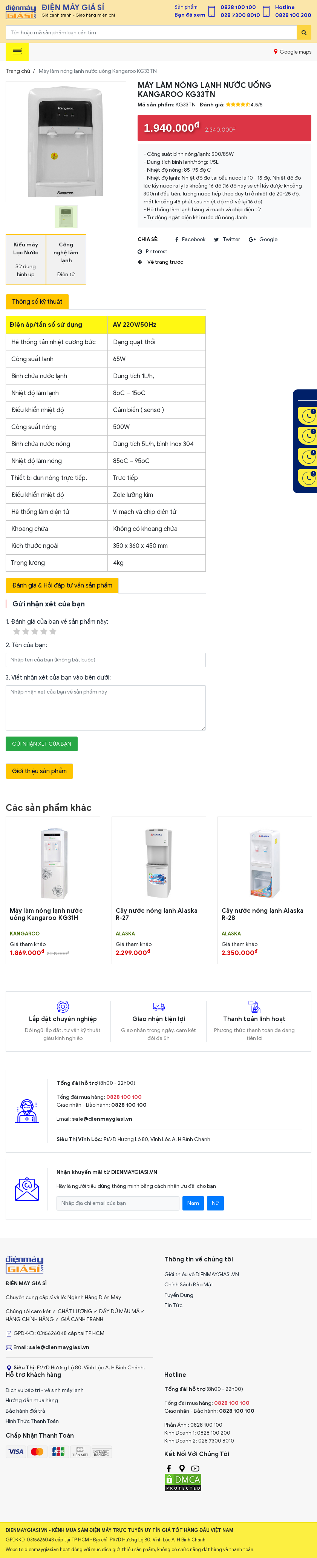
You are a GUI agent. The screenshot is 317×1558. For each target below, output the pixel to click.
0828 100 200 (293, 15)
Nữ (215, 1203)
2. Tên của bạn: (26, 645)
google (263, 240)
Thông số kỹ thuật (37, 302)
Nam (193, 1203)
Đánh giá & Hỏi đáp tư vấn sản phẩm (62, 585)
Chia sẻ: (148, 239)
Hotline (285, 7)
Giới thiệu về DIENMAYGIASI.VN (201, 1274)
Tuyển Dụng (178, 1295)
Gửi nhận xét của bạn (41, 744)
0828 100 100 (238, 7)
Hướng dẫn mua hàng (32, 1400)
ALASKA (125, 934)
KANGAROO (25, 934)
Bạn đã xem (190, 15)
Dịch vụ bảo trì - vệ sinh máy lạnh (45, 1390)
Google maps (292, 51)
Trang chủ (18, 71)
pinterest (152, 252)
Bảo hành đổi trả (25, 1411)
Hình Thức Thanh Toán (32, 1421)
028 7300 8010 (240, 15)
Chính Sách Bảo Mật (188, 1284)
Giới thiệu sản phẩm (39, 771)
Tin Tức (173, 1305)
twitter (227, 240)
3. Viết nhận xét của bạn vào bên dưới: (58, 677)
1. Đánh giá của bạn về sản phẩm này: (57, 627)
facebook (190, 240)
